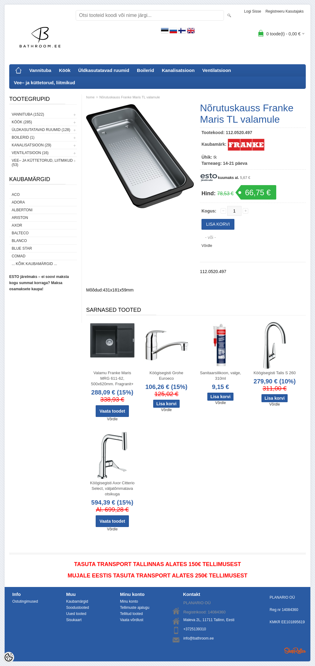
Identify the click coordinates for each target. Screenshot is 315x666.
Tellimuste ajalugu (134, 607)
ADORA (18, 202)
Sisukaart (74, 620)
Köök (65, 70)
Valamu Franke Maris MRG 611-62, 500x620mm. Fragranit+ (112, 378)
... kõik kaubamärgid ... (34, 264)
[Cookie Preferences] (8, 657)
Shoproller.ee (295, 651)
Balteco (20, 233)
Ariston (20, 218)
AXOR (17, 225)
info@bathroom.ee (198, 638)
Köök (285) (22, 122)
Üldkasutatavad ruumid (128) (41, 130)
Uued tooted (76, 614)
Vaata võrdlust (131, 620)
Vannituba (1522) (28, 114)
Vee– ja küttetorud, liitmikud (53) (42, 162)
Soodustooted (77, 607)
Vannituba (40, 70)
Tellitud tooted (131, 614)
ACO (16, 194)
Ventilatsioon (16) (30, 153)
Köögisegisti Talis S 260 (274, 373)
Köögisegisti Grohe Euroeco (166, 376)
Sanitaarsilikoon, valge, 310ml (220, 376)
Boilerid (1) (23, 137)
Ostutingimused (25, 601)
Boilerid (145, 70)
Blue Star (22, 248)
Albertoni (22, 210)
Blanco (19, 241)
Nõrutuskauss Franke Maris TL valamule (129, 97)
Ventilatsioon (216, 70)
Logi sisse (252, 11)
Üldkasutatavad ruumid (103, 70)
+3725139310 (194, 629)
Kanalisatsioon (178, 70)
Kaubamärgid (77, 601)
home (90, 97)
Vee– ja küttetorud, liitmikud (44, 82)
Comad (19, 256)
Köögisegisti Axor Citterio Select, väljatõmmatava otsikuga (112, 488)
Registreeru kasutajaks (284, 11)
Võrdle (206, 246)
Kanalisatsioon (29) (31, 145)
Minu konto (129, 601)
